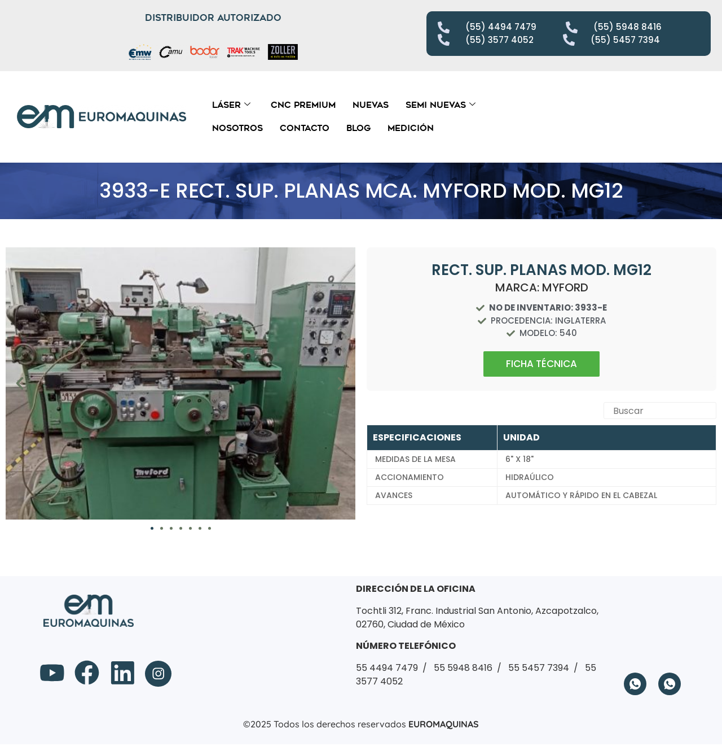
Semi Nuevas (441, 105)
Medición (411, 128)
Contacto (304, 128)
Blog (358, 128)
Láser (231, 105)
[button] (19, 383)
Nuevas (371, 105)
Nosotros (237, 128)
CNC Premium (303, 105)
